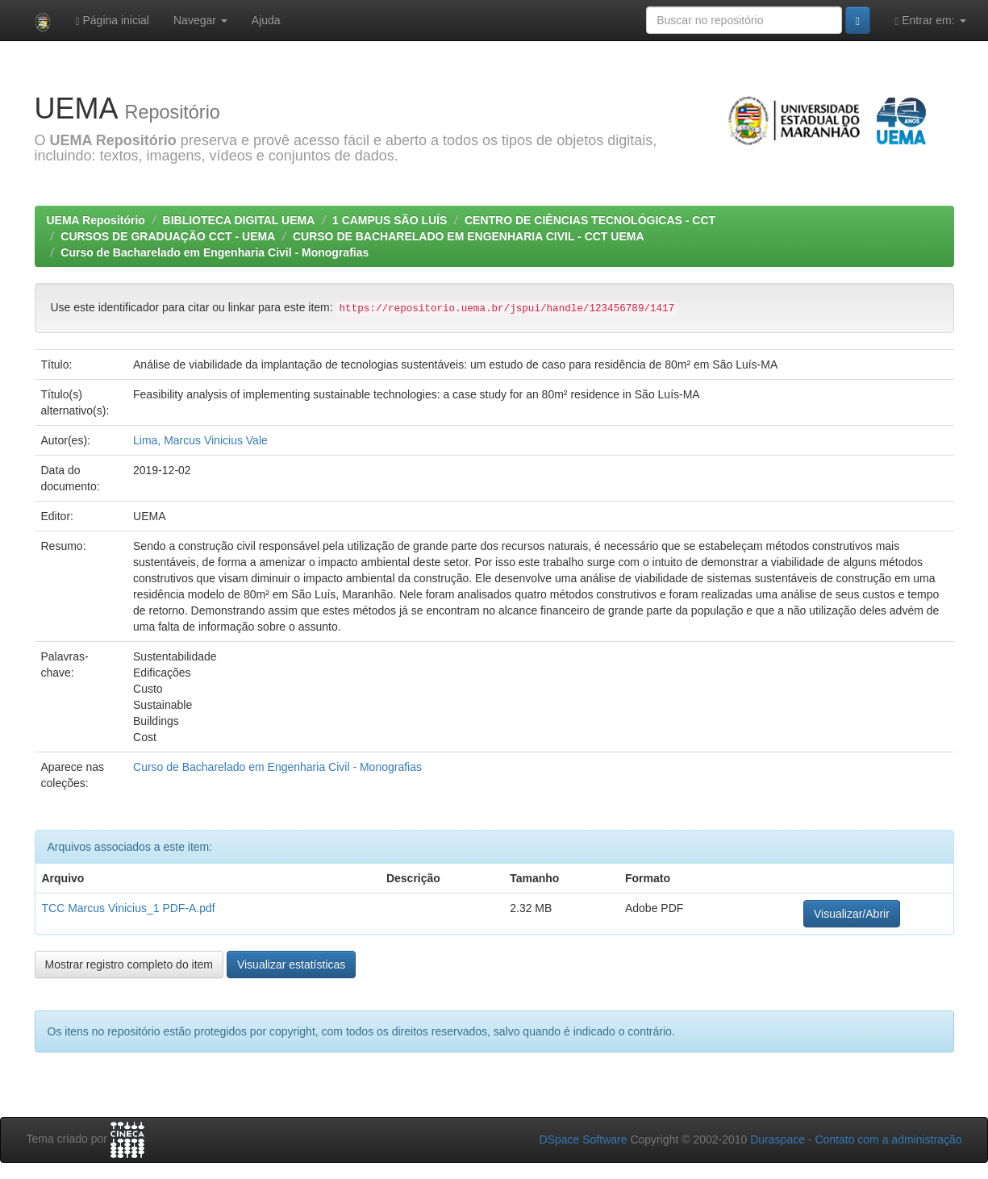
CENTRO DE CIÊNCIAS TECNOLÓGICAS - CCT (590, 220)
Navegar (200, 20)
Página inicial (112, 20)
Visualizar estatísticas (291, 964)
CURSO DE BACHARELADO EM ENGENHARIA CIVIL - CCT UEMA (468, 236)
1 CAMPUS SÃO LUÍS (389, 220)
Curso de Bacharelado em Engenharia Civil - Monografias (214, 252)
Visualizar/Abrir (852, 913)
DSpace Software (583, 1139)
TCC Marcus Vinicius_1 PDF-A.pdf (128, 908)
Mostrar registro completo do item (129, 964)
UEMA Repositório (96, 220)
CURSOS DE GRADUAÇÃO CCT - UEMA (167, 236)
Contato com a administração (888, 1139)
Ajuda (266, 20)
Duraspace (777, 1139)
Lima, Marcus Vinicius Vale (200, 440)
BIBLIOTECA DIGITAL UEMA (239, 220)
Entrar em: (929, 20)
